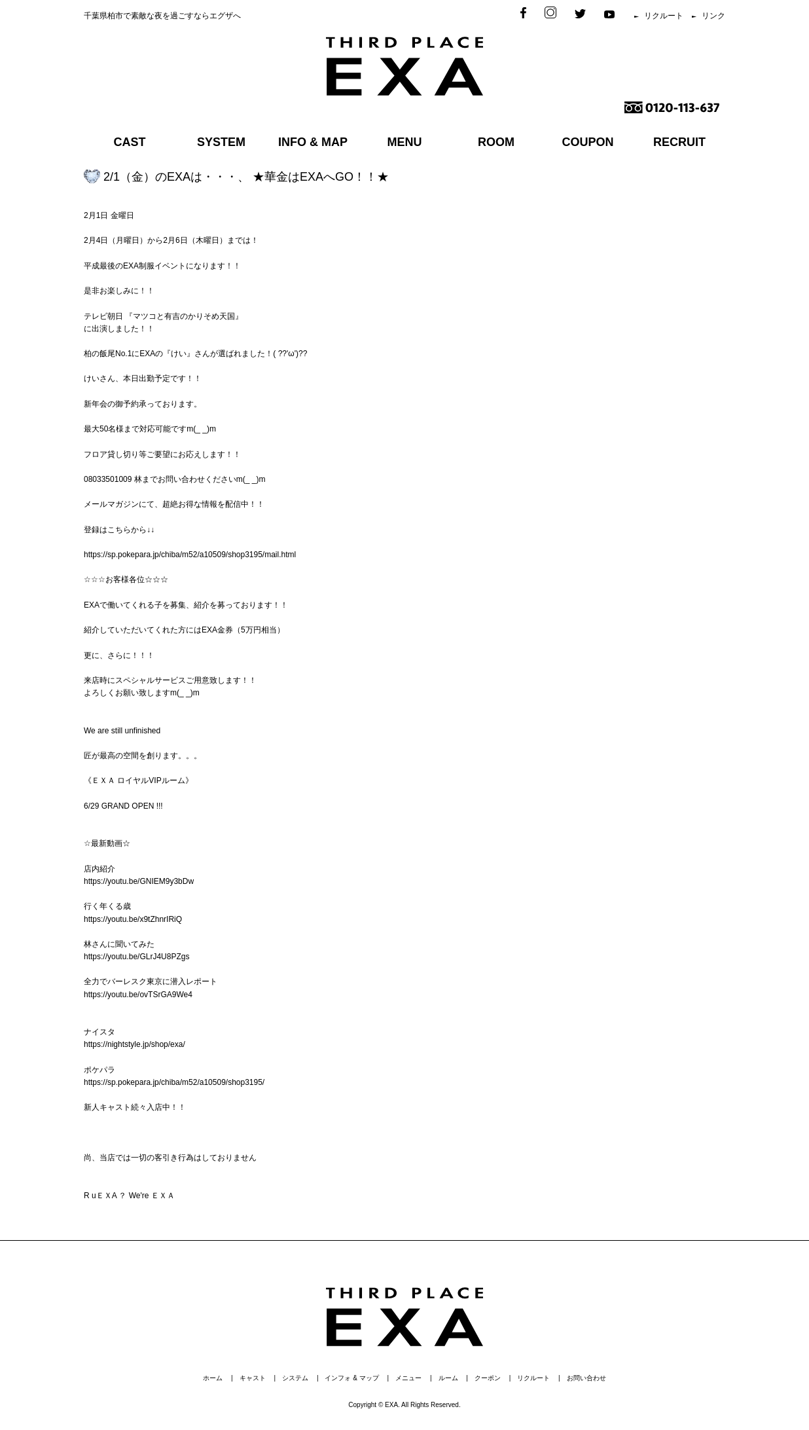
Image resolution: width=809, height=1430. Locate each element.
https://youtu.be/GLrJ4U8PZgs (136, 956)
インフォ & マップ (351, 1378)
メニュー (408, 1378)
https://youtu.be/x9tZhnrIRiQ (133, 919)
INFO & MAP (313, 142)
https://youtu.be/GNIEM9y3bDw (139, 881)
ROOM (496, 142)
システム (295, 1378)
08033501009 (108, 479)
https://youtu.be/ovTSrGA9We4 (138, 994)
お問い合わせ (586, 1378)
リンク (713, 15)
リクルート (663, 15)
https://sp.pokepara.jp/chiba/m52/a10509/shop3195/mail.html (190, 554)
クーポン (488, 1378)
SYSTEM (221, 142)
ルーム (448, 1378)
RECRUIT (679, 142)
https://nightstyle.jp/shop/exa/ (134, 1044)
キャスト (253, 1378)
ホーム (213, 1378)
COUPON (587, 142)
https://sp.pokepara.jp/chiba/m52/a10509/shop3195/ (174, 1082)
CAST (130, 142)
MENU (404, 142)
